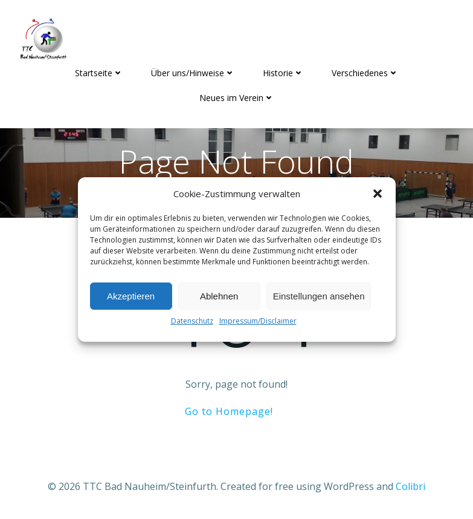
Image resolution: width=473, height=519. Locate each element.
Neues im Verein (236, 97)
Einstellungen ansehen (319, 296)
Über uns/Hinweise (193, 73)
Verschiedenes (365, 73)
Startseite (99, 73)
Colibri (410, 486)
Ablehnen (219, 296)
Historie (283, 73)
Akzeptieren (131, 296)
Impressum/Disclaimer (258, 321)
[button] (378, 194)
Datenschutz (192, 321)
